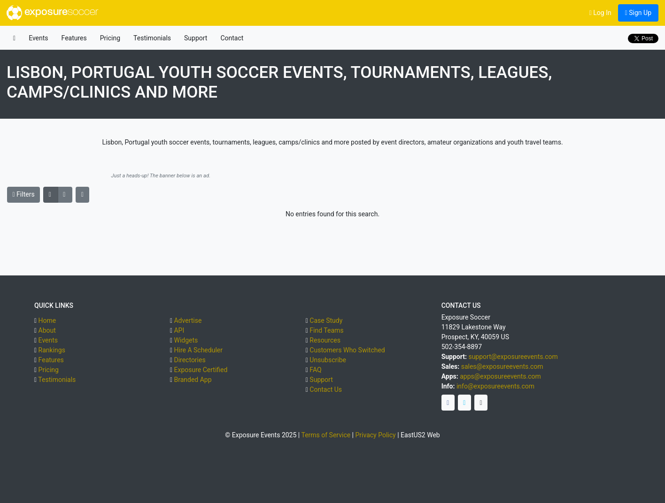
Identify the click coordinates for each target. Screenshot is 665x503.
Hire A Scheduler (198, 350)
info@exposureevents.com (495, 386)
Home (47, 320)
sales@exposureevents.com (502, 366)
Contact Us (325, 389)
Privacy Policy (376, 435)
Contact (231, 38)
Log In (600, 12)
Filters (24, 194)
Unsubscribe (327, 360)
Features (74, 38)
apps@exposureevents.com (500, 376)
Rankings (52, 350)
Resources (324, 340)
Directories (189, 360)
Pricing (110, 38)
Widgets (186, 340)
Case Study (325, 320)
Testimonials (152, 38)
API (179, 330)
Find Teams (326, 330)
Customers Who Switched (347, 350)
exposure (52, 12)
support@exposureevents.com (512, 356)
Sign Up (638, 12)
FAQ (315, 369)
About (47, 330)
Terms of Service (325, 435)
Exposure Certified (200, 369)
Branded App (192, 379)
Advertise (187, 320)
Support (195, 38)
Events (38, 38)
